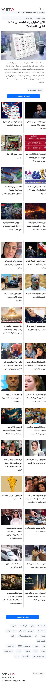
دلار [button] (36, 636)
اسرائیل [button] (27, 651)
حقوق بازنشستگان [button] (24, 636)
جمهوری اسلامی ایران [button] (26, 631)
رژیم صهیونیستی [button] (39, 656)
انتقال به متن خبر (23, 96)
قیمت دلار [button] (23, 626)
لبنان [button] (17, 656)
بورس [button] (43, 636)
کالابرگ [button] (13, 626)
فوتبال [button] (36, 646)
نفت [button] (13, 636)
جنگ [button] (35, 651)
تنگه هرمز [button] (25, 656)
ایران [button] (43, 646)
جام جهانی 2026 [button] (24, 646)
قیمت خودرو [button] (11, 631)
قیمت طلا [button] (41, 626)
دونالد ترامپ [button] (8, 651)
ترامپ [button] (19, 651)
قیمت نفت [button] (41, 641)
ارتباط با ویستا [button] (38, 673)
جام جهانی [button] (10, 646)
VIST (8, 9)
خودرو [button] (33, 626)
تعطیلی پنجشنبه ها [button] (35, 90)
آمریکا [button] (43, 651)
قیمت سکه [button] (41, 631)
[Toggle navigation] (44, 8)
